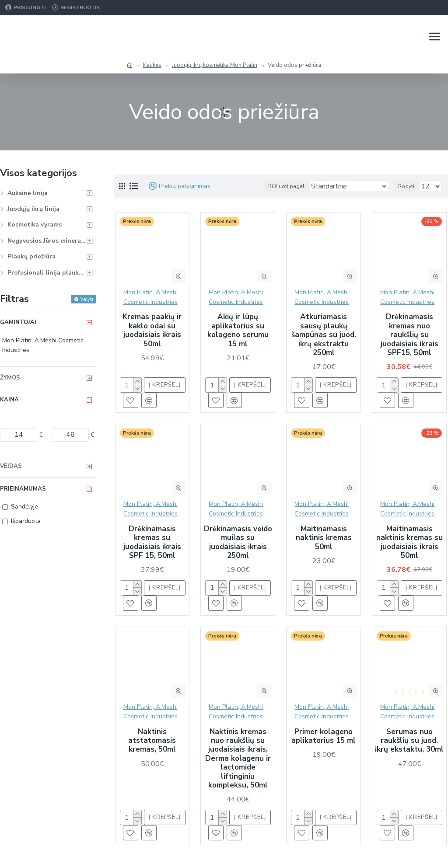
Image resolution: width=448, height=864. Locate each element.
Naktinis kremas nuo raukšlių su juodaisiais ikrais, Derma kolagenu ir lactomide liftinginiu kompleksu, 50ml (238, 759)
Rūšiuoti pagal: (287, 186)
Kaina (9, 400)
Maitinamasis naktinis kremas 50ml (324, 538)
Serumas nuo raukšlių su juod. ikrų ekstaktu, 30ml (409, 741)
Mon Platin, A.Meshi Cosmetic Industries (150, 297)
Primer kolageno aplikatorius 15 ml (323, 737)
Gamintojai (18, 322)
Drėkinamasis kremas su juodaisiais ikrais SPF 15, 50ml (152, 543)
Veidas (11, 466)
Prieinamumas (23, 489)
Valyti (86, 299)
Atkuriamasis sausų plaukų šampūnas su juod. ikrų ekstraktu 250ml (323, 335)
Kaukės (152, 65)
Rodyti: (407, 186)
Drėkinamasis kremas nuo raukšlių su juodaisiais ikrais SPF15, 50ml (409, 335)
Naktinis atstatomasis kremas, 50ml (152, 741)
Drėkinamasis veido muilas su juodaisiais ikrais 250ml (238, 543)
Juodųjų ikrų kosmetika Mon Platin (214, 65)
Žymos (10, 378)
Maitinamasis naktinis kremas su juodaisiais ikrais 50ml (409, 543)
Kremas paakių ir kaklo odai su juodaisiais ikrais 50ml (152, 330)
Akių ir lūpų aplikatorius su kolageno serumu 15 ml (238, 330)
